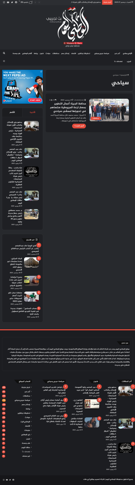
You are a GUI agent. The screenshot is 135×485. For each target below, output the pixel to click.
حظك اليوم (25, 447)
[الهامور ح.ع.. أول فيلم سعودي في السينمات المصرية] (92, 404)
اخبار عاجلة (25, 387)
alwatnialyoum (79, 100)
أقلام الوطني (27, 53)
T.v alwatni (118, 61)
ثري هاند (86, 479)
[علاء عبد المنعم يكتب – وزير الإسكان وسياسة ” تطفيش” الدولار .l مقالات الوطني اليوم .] (31, 153)
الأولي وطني (127, 53)
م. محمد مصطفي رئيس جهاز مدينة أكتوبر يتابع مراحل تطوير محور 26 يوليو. (14, 216)
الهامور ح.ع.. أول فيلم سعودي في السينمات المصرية (78, 406)
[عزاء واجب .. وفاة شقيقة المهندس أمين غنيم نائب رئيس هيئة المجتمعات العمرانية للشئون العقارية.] (31, 171)
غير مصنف (26, 456)
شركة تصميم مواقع (97, 479)
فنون (42, 53)
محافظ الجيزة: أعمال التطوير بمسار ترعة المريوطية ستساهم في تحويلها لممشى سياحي (68, 108)
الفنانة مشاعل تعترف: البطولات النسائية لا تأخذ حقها (76, 423)
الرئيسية (124, 75)
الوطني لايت (25, 421)
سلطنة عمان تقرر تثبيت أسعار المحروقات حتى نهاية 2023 (15, 297)
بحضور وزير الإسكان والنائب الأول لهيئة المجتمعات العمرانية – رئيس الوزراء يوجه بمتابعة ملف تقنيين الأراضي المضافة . (14, 132)
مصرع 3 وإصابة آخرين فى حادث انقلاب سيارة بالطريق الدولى (15, 281)
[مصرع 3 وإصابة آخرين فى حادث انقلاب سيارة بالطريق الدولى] (31, 281)
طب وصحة (16, 53)
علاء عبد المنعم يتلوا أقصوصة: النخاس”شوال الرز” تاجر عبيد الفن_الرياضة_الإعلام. (87, 390)
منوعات (27, 430)
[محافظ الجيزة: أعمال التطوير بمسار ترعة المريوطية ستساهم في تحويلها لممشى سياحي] (109, 110)
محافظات (55, 53)
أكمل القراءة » (79, 126)
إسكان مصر (65, 53)
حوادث (47, 53)
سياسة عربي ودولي (101, 53)
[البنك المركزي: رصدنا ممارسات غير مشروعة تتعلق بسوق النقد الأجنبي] (31, 262)
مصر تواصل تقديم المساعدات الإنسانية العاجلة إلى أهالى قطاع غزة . (54, 390)
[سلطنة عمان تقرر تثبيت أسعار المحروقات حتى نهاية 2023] (31, 297)
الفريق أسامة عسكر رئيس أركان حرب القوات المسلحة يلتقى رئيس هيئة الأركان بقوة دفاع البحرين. (53, 404)
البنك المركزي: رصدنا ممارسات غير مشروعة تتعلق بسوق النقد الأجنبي (14, 264)
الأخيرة (32, 112)
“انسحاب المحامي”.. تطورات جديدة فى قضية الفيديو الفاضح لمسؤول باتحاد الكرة (25, 311)
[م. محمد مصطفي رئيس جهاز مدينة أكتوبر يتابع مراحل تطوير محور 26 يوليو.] (31, 214)
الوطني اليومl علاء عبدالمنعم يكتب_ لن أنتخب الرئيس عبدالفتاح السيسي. (25, 248)
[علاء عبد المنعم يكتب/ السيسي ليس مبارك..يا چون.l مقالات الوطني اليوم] (31, 196)
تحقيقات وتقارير (84, 53)
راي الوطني (25, 434)
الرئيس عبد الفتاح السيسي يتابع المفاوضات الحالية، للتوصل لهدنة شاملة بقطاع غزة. (53, 418)
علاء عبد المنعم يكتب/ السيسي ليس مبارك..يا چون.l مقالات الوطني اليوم (14, 197)
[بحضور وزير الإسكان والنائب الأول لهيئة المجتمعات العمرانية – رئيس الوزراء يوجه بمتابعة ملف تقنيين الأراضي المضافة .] (31, 126)
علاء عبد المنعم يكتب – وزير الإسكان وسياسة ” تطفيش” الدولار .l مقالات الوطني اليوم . (14, 155)
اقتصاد (73, 53)
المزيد (129, 61)
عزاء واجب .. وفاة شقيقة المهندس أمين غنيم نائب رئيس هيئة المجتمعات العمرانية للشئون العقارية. (15, 176)
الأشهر (12, 112)
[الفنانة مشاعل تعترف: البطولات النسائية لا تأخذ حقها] (92, 422)
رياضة (36, 53)
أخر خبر (117, 53)
